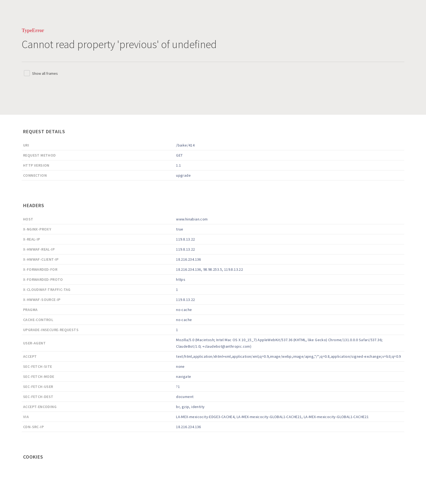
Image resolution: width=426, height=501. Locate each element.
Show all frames (45, 73)
